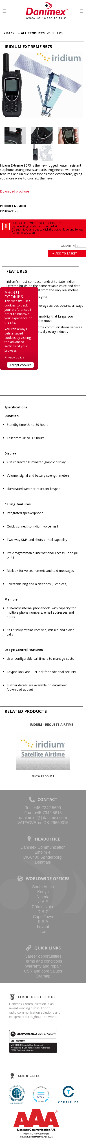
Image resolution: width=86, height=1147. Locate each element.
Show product (43, 776)
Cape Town (43, 916)
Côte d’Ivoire (43, 906)
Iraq (43, 931)
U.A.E (43, 902)
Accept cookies (20, 365)
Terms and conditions (43, 961)
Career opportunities (43, 956)
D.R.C (43, 911)
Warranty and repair (43, 966)
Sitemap (42, 976)
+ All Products (40, 33)
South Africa (43, 887)
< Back (8, 33)
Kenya (43, 892)
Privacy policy (14, 357)
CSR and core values (43, 971)
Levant (43, 926)
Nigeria (43, 897)
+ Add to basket (64, 253)
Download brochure (14, 191)
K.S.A (43, 921)
